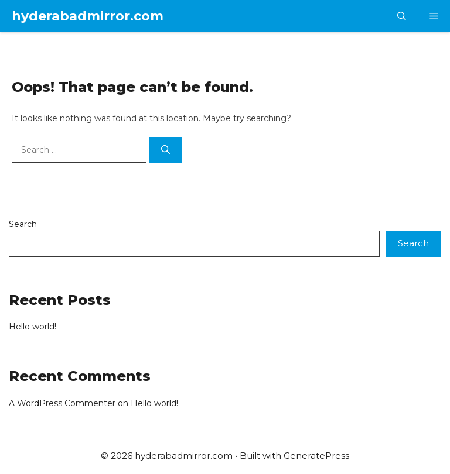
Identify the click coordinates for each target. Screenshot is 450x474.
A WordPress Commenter (62, 403)
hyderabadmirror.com (87, 16)
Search (23, 224)
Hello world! (32, 326)
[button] (402, 16)
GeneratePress (316, 455)
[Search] (165, 150)
